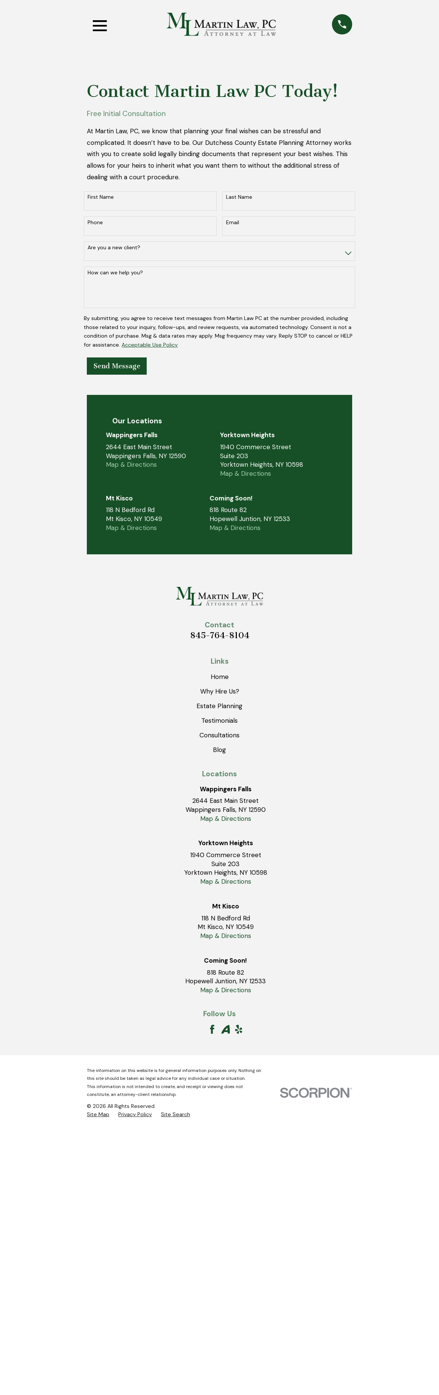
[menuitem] (98, 1114)
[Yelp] (238, 1029)
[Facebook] (212, 1029)
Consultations (219, 735)
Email (232, 222)
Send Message (117, 366)
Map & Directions (131, 464)
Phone (95, 222)
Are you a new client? (114, 247)
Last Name (239, 197)
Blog (219, 750)
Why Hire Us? (219, 691)
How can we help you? (115, 272)
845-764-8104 (219, 635)
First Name (101, 197)
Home (220, 677)
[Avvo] (225, 1029)
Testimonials (219, 720)
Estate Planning (219, 706)
